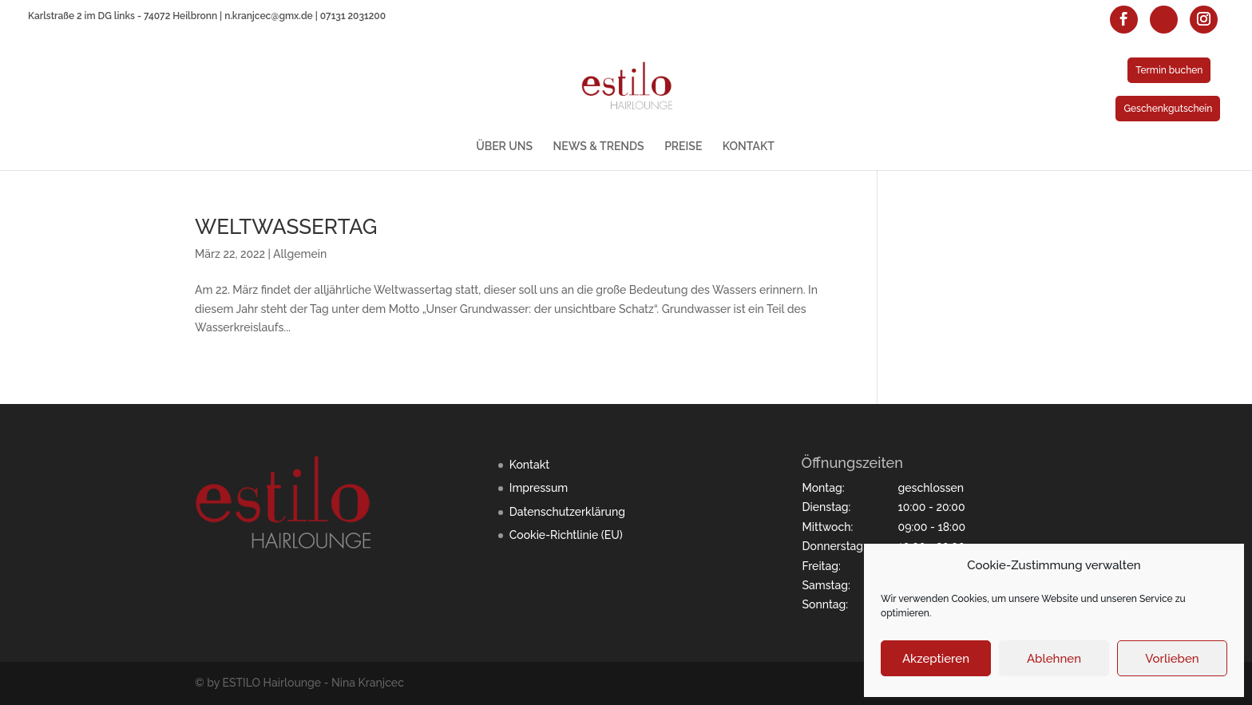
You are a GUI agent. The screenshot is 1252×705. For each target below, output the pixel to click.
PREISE (683, 146)
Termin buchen (1168, 70)
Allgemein (300, 254)
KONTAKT (749, 146)
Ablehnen (1054, 659)
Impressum (539, 487)
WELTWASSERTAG (286, 227)
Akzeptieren (935, 659)
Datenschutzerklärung (567, 511)
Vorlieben (1172, 659)
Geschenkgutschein (1167, 108)
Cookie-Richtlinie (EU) (566, 535)
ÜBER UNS (504, 146)
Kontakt (529, 464)
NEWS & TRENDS (598, 146)
